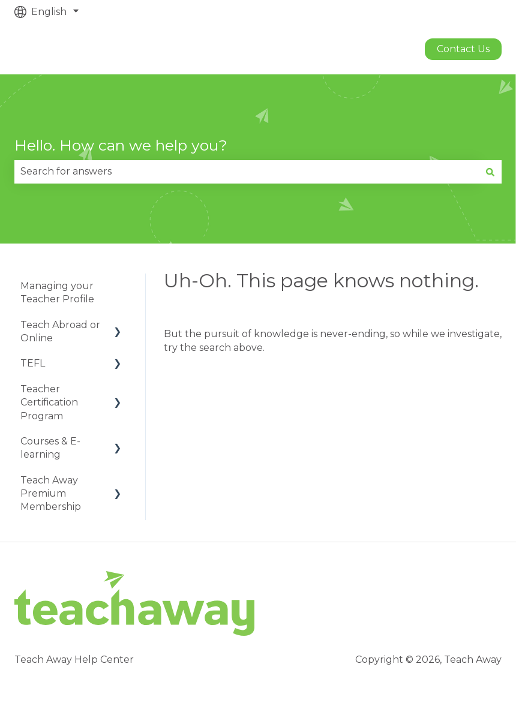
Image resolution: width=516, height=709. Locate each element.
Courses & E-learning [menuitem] (50, 447)
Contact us (463, 49)
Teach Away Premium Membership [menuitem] (50, 493)
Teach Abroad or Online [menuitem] (60, 331)
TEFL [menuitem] (32, 363)
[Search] (490, 171)
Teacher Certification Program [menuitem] (49, 402)
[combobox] (246, 171)
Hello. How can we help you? (120, 145)
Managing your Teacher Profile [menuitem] (57, 292)
